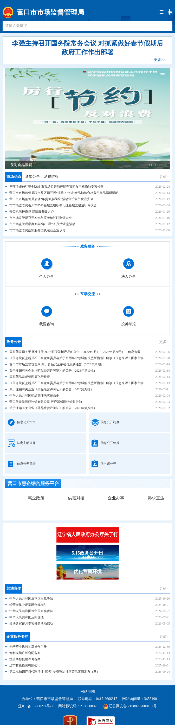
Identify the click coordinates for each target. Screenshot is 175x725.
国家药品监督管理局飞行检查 (29, 377)
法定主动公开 (26, 443)
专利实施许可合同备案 (25, 653)
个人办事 (46, 276)
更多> (163, 177)
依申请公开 (108, 464)
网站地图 (87, 692)
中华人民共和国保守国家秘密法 (31, 611)
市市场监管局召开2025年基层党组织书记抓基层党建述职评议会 (53, 205)
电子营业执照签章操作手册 (28, 646)
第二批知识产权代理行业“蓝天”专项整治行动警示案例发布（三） (54, 671)
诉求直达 (156, 498)
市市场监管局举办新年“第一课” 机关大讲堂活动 (42, 224)
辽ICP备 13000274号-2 (35, 706)
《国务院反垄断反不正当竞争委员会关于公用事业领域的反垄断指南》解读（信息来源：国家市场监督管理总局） (87, 358)
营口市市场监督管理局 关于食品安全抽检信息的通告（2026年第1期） (57, 364)
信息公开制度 (110, 422)
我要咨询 (46, 324)
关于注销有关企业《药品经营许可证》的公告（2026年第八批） (53, 408)
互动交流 (87, 294)
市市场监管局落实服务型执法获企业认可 (37, 230)
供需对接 (76, 498)
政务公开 (14, 342)
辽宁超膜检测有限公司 (25, 665)
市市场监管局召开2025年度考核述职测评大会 (40, 218)
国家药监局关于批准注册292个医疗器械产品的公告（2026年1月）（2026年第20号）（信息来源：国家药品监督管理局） (92, 352)
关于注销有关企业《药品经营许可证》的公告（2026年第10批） (53, 370)
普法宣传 (14, 588)
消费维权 (51, 177)
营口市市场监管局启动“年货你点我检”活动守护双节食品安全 (51, 199)
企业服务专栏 (17, 637)
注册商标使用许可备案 (25, 659)
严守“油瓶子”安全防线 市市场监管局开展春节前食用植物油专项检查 (56, 186)
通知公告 (32, 177)
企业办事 (116, 498)
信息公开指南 (26, 422)
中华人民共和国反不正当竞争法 (31, 598)
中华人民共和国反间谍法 (26, 617)
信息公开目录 (26, 464)
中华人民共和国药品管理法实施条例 (34, 395)
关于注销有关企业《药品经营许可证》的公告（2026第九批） (51, 389)
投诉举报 (128, 324)
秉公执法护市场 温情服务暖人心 (31, 211)
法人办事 (128, 276)
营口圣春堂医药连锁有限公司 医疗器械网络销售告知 (45, 402)
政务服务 (87, 246)
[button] (150, 165)
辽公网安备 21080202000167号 (133, 706)
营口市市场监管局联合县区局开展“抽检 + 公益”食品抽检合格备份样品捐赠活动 (63, 193)
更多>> (159, 60)
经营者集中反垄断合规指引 (28, 605)
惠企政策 (36, 498)
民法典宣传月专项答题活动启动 (31, 623)
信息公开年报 (110, 443)
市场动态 (14, 177)
